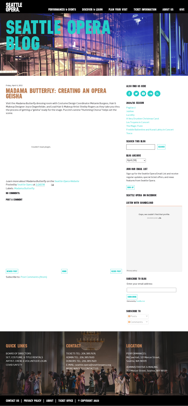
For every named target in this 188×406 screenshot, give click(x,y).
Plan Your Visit (118, 9)
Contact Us (12, 400)
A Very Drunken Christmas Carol (142, 118)
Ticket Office (65, 400)
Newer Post (12, 271)
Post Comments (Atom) (34, 277)
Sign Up (130, 187)
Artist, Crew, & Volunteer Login (26, 361)
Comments (135, 322)
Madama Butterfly (24, 188)
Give (181, 9)
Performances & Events (62, 9)
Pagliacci (131, 107)
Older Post (116, 271)
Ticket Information (145, 9)
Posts (132, 316)
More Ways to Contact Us (82, 368)
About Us (167, 9)
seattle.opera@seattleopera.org (93, 365)
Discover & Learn (92, 9)
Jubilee (130, 111)
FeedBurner (140, 301)
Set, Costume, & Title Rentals (24, 357)
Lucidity (130, 115)
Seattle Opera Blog (58, 35)
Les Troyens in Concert (137, 122)
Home (64, 271)
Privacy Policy (32, 400)
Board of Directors (18, 353)
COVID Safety (14, 365)
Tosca (129, 133)
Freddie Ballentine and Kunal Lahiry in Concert (150, 129)
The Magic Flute (134, 126)
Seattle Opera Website (66, 181)
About (49, 400)
